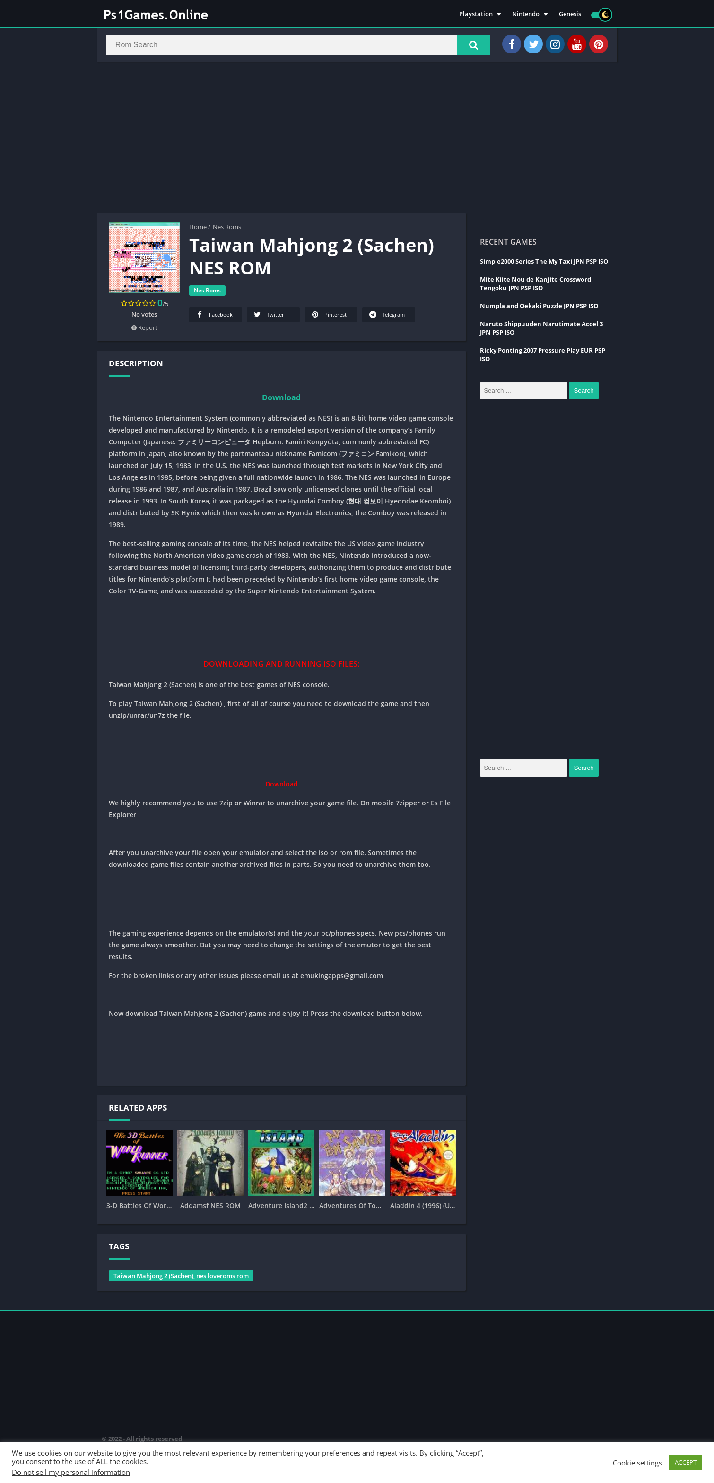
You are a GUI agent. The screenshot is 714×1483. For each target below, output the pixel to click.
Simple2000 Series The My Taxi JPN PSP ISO (544, 263)
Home (198, 228)
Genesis (570, 14)
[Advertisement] (357, 139)
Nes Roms (227, 228)
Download (281, 399)
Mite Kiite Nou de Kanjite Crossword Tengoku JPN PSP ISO (535, 285)
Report (144, 329)
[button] (471, 45)
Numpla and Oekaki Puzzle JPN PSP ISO (539, 307)
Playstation (476, 14)
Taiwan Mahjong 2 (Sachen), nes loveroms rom (181, 1277)
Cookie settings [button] (637, 1462)
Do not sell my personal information (71, 1472)
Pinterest (328, 316)
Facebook (214, 316)
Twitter (268, 316)
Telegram (386, 316)
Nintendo (526, 14)
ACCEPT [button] (686, 1462)
